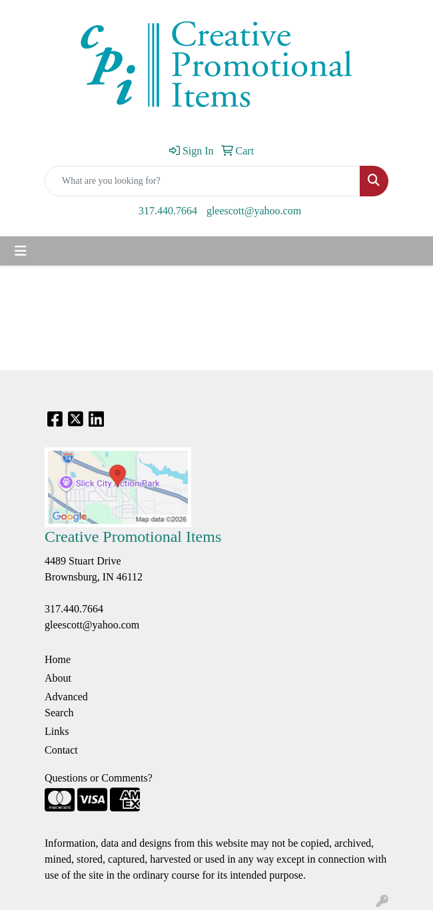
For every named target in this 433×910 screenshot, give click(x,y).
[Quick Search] (202, 181)
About (58, 678)
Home (58, 659)
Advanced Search (66, 704)
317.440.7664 (168, 210)
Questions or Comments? (99, 778)
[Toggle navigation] (21, 251)
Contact (61, 750)
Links (57, 731)
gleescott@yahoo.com (254, 210)
